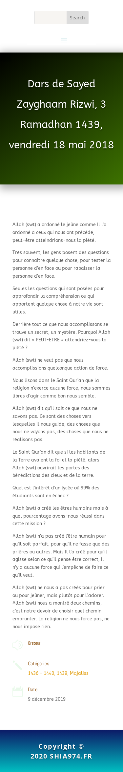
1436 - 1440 (41, 673)
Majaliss (79, 673)
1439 (62, 673)
